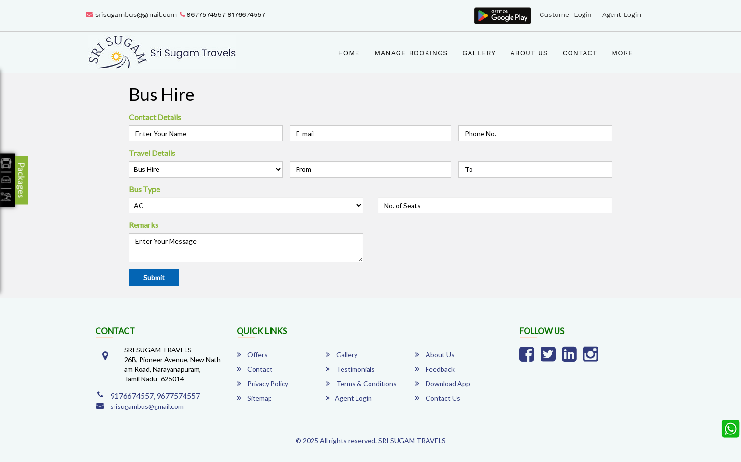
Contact (580, 52)
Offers (252, 354)
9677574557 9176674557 (222, 14)
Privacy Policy (262, 383)
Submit (154, 277)
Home (349, 52)
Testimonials (350, 369)
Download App (442, 383)
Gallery (479, 52)
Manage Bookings (411, 52)
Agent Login (621, 14)
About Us (529, 52)
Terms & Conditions (361, 383)
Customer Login (566, 14)
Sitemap (254, 398)
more (622, 52)
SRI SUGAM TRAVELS (412, 440)
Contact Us (437, 398)
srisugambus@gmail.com (131, 14)
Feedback (435, 369)
